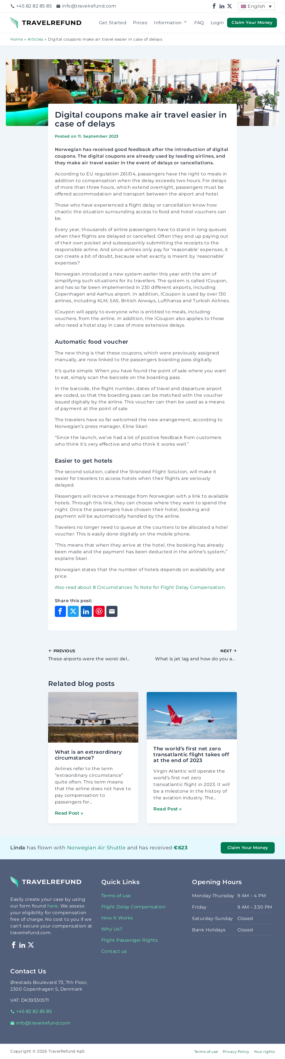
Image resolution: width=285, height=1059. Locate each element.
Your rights (264, 1052)
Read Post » (69, 813)
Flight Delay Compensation (133, 906)
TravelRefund (25, 20)
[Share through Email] (111, 611)
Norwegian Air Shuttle (96, 847)
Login (217, 22)
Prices (140, 22)
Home (16, 39)
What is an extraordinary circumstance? (88, 755)
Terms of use (116, 895)
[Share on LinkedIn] (86, 611)
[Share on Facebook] (60, 611)
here (52, 906)
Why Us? (111, 929)
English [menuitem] (257, 6)
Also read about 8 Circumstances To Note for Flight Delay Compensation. (140, 587)
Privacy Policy (236, 1052)
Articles (35, 39)
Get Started (113, 22)
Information (171, 22)
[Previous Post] (95, 655)
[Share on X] (73, 611)
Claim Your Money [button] (252, 22)
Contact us (114, 951)
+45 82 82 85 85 (31, 6)
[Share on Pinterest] (99, 611)
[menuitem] (256, 6)
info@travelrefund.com (86, 6)
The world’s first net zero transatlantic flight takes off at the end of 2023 (191, 754)
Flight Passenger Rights (129, 940)
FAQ (199, 22)
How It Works (117, 918)
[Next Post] (189, 655)
